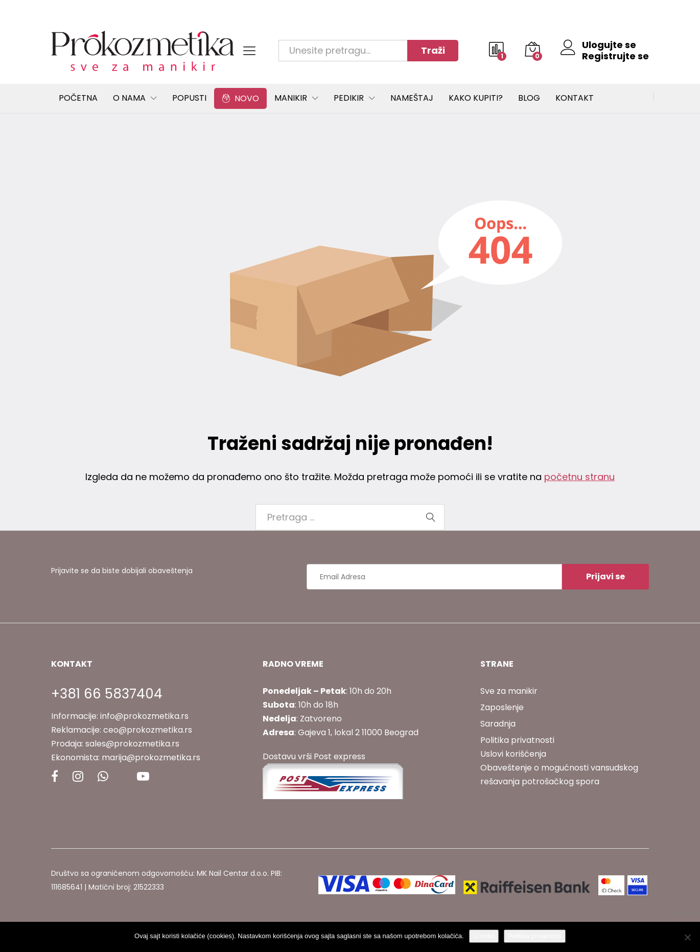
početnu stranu (579, 476)
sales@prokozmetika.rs (132, 744)
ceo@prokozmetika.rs (147, 730)
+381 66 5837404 (106, 694)
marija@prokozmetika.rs (151, 757)
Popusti (189, 98)
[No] (687, 937)
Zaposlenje (502, 707)
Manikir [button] (290, 98)
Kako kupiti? (476, 98)
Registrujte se (615, 56)
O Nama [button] (129, 98)
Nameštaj (411, 98)
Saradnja (498, 724)
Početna (78, 98)
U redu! (484, 936)
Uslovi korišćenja (513, 754)
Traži (433, 50)
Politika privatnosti (517, 740)
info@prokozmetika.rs (144, 716)
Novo (240, 98)
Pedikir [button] (349, 98)
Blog (529, 98)
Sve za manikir (509, 691)
